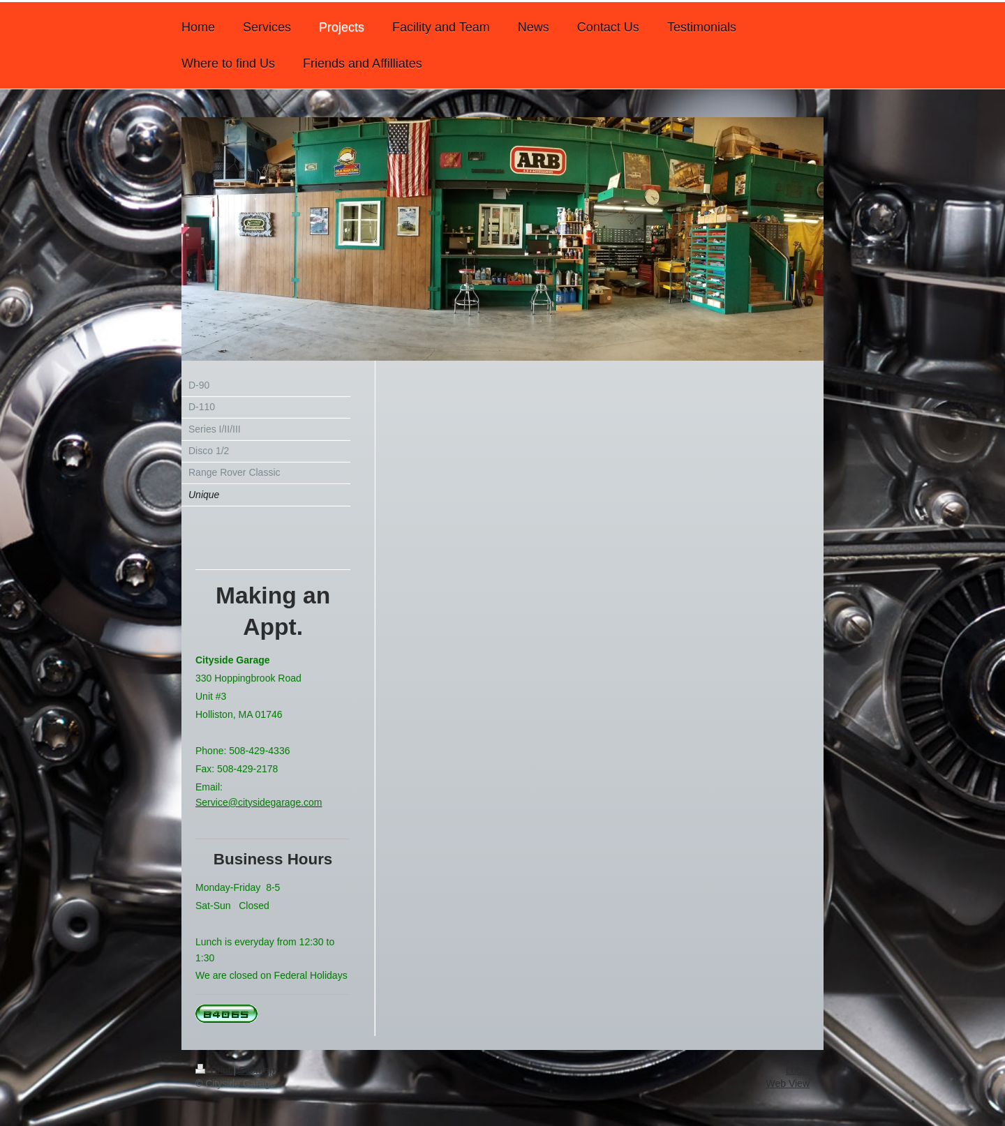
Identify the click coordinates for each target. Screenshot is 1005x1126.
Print (214, 1070)
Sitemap (256, 1070)
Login (798, 1070)
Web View (788, 1083)
